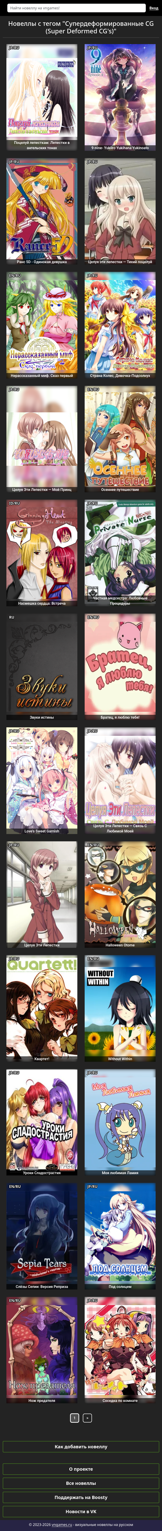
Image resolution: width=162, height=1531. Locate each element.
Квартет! (41, 1059)
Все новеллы (81, 1483)
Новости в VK (81, 1511)
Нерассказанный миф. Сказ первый (42, 375)
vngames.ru (62, 1524)
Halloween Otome (120, 945)
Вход (153, 8)
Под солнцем (120, 1287)
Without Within (120, 1059)
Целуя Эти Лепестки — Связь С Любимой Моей (120, 828)
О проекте (81, 1469)
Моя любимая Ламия (120, 1173)
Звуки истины (42, 717)
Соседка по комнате (120, 1401)
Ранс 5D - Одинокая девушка (42, 262)
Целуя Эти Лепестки (41, 945)
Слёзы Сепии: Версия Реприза (42, 1287)
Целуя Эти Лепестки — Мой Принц (41, 489)
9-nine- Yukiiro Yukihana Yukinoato (120, 148)
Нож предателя (42, 1401)
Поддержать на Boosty (81, 1497)
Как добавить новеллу (81, 1447)
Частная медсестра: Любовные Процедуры (120, 601)
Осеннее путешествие (120, 489)
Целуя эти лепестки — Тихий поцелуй (120, 262)
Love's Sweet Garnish (42, 831)
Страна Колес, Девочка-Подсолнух (120, 375)
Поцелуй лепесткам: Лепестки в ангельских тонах (42, 145)
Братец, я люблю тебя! (120, 717)
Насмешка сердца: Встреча (42, 603)
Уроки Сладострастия (42, 1173)
